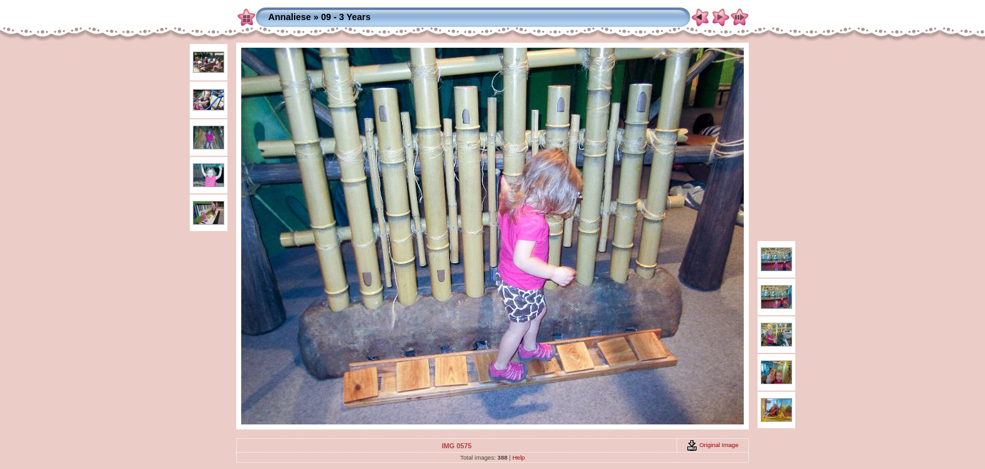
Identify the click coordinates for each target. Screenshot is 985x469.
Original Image (712, 444)
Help (519, 457)
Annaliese (289, 17)
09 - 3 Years (346, 17)
